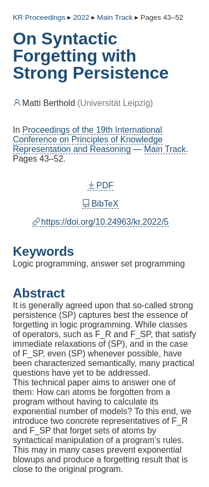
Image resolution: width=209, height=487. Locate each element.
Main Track (165, 149)
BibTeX (100, 203)
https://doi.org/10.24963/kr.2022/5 (100, 221)
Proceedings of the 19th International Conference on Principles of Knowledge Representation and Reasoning (87, 139)
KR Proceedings (39, 17)
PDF (100, 185)
